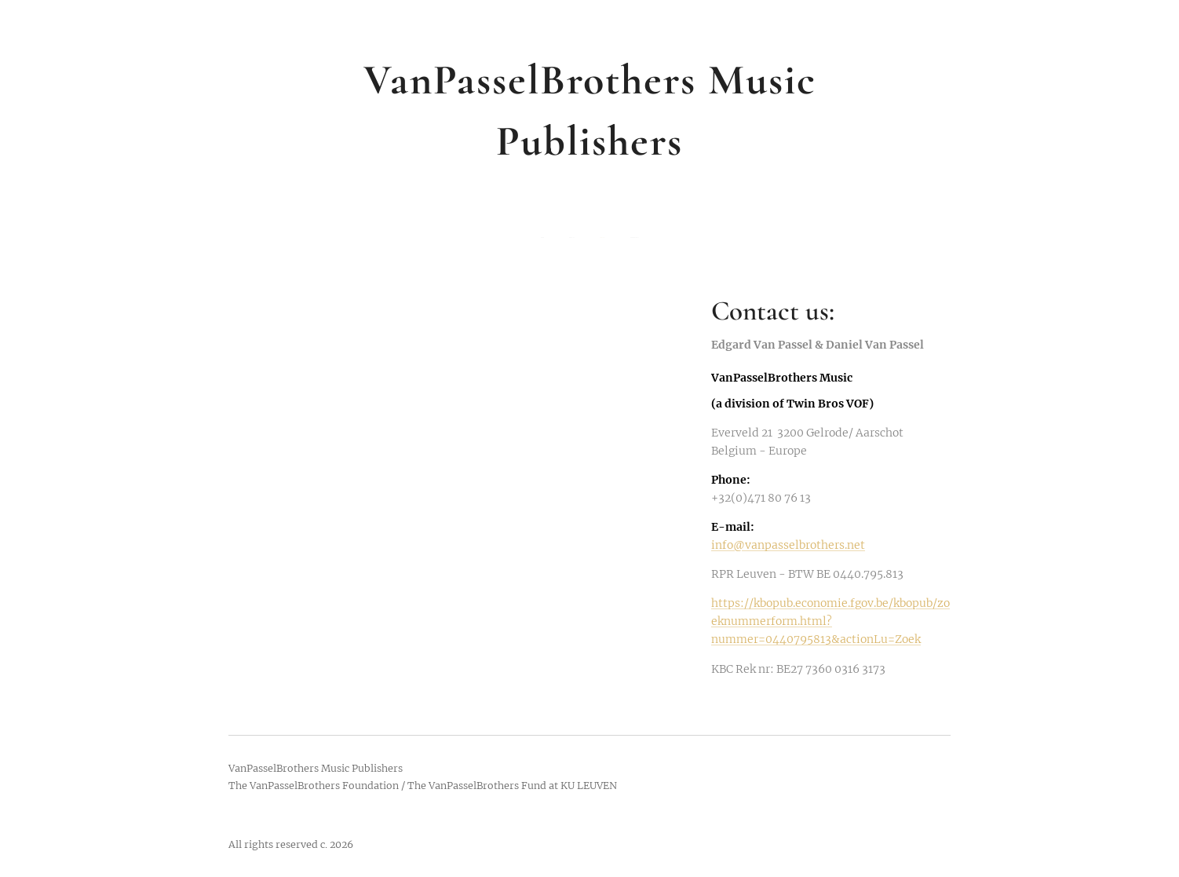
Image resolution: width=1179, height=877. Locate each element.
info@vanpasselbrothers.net (788, 545)
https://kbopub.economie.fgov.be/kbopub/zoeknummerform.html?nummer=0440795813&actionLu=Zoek (830, 621)
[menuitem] (558, 238)
